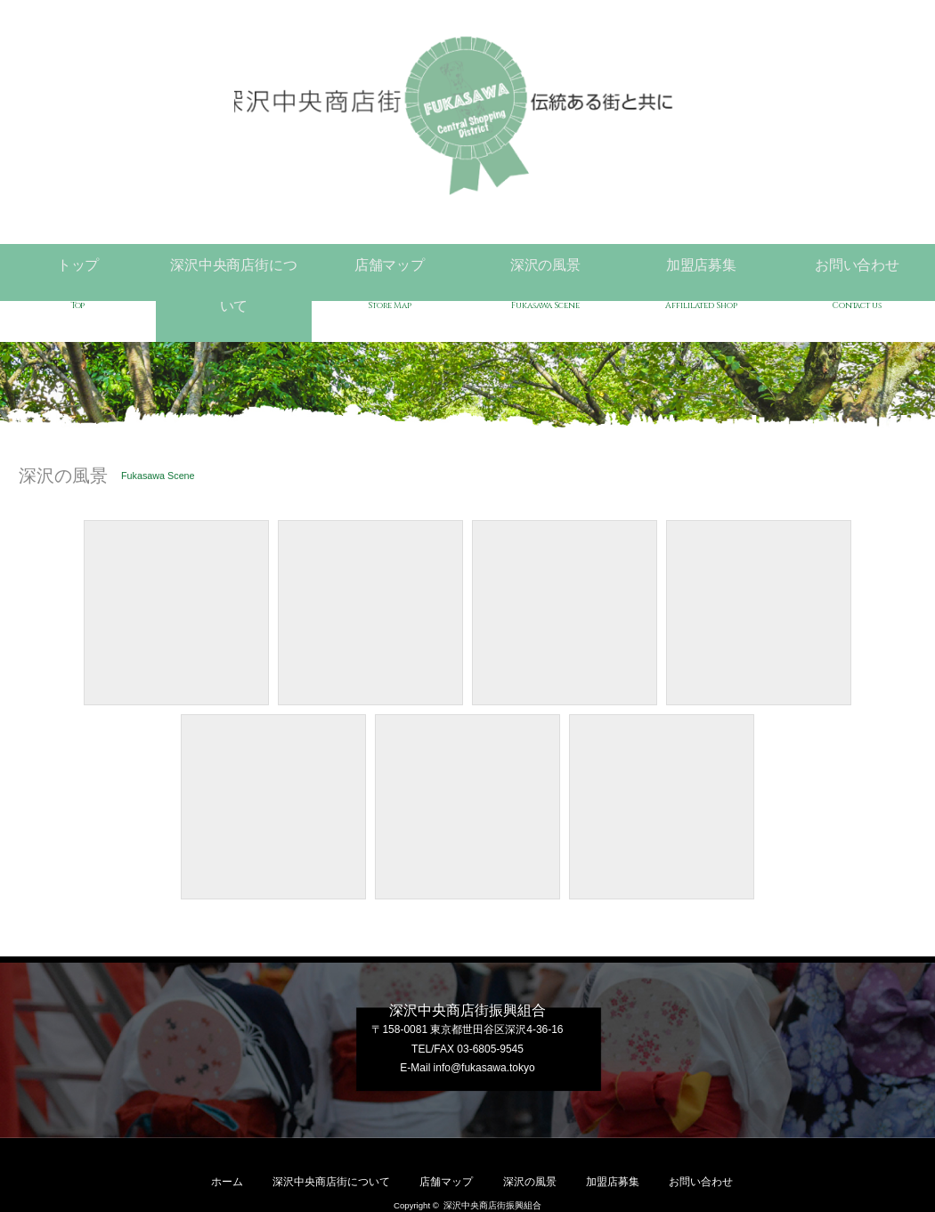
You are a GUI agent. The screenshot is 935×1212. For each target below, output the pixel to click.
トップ (77, 268)
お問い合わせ (857, 268)
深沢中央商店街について (233, 268)
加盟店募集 (701, 268)
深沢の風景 (545, 268)
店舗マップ (389, 268)
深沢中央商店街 (468, 116)
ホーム (227, 1135)
